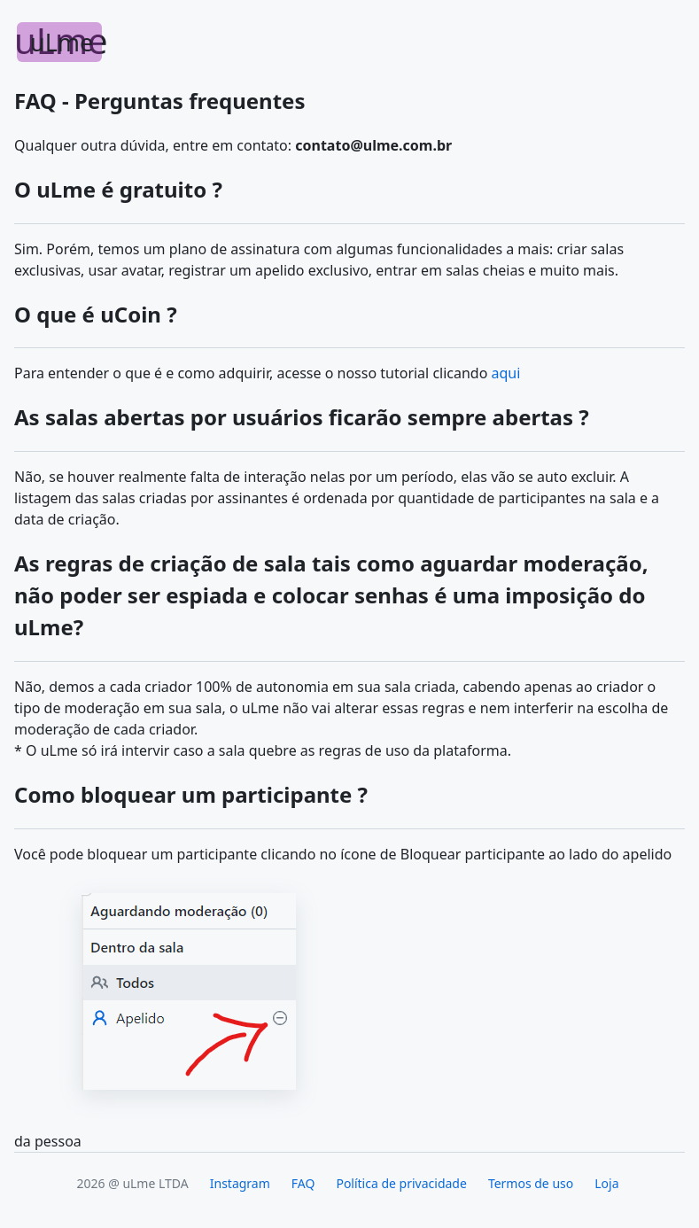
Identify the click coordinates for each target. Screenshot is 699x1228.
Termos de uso (530, 1183)
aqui (506, 373)
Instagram (240, 1183)
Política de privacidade (401, 1183)
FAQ (303, 1183)
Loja (606, 1183)
